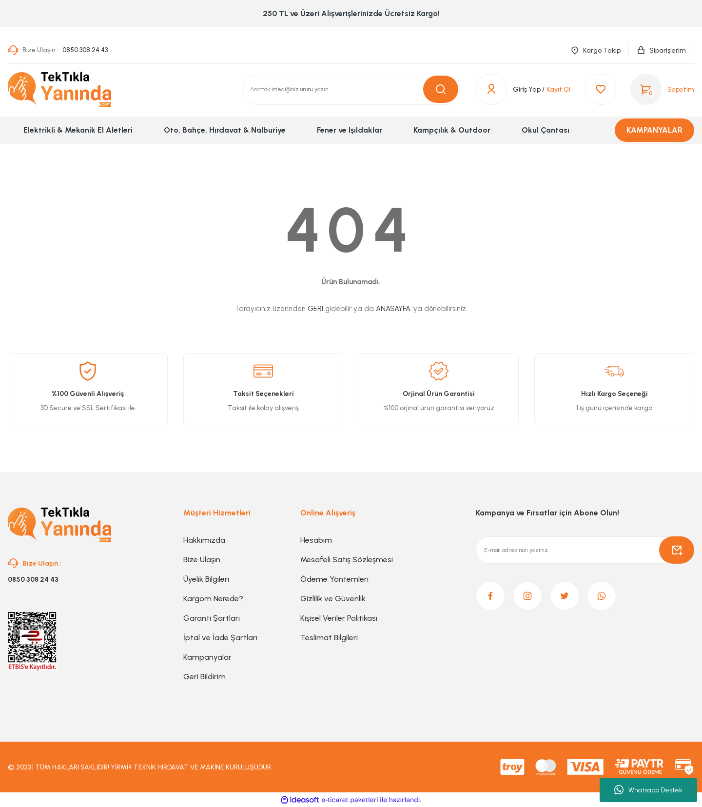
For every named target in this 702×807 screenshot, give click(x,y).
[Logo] (59, 89)
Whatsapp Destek (648, 790)
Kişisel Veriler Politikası (338, 618)
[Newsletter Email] (585, 550)
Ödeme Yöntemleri (334, 579)
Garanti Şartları (211, 618)
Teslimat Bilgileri (329, 637)
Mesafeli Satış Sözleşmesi (346, 559)
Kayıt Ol (558, 89)
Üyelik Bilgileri (206, 579)
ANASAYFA (393, 308)
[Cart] (662, 89)
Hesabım (316, 540)
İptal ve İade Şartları (220, 637)
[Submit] (676, 550)
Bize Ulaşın (201, 559)
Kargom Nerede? (213, 598)
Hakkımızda (204, 540)
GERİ (315, 308)
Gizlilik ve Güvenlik (333, 598)
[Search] (351, 89)
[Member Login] (510, 89)
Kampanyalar (207, 657)
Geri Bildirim (204, 676)
